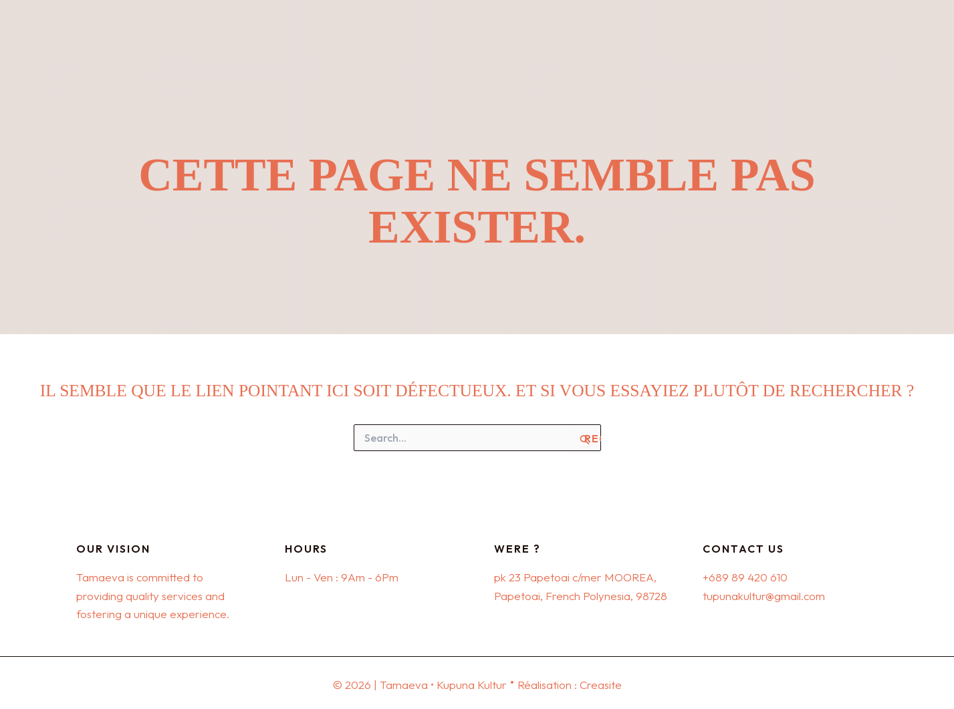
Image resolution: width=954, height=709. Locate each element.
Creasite (600, 685)
